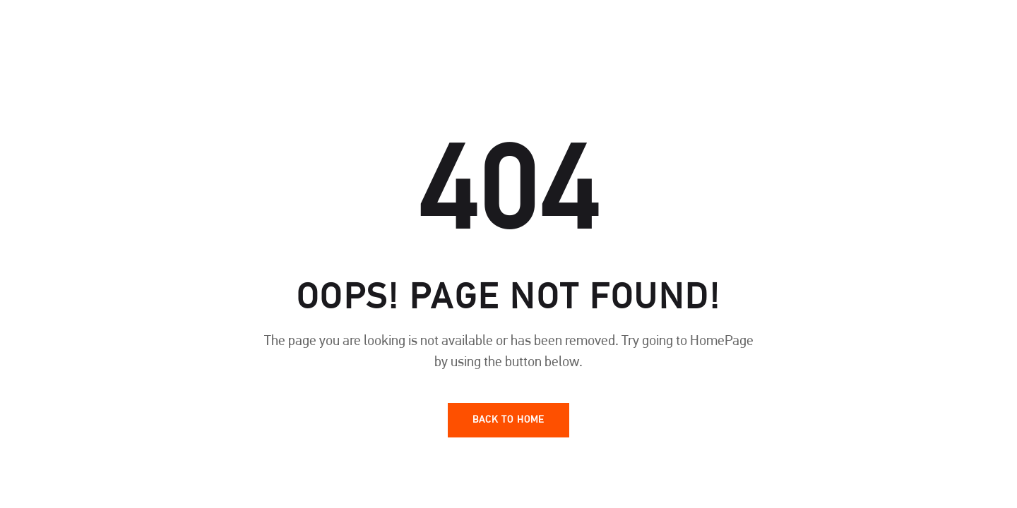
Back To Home (508, 420)
